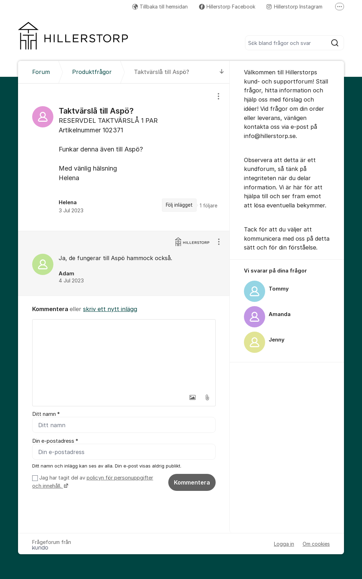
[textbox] (124, 355)
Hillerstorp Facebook (227, 7)
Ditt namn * (46, 414)
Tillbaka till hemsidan (160, 7)
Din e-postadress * (55, 441)
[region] (124, 157)
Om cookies (316, 544)
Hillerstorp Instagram (294, 7)
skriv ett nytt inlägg (110, 309)
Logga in (284, 544)
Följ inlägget (179, 205)
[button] (192, 397)
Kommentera (192, 482)
